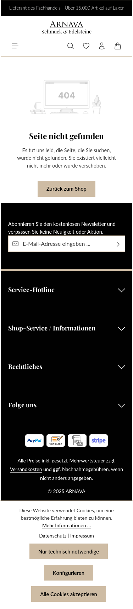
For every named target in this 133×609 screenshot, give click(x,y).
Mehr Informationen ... (66, 525)
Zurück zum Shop (66, 188)
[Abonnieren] (118, 243)
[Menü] (15, 46)
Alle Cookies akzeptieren (68, 594)
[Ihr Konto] (102, 46)
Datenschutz (52, 536)
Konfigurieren (68, 573)
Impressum (82, 536)
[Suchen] (70, 46)
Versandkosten (26, 469)
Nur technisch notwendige (68, 551)
